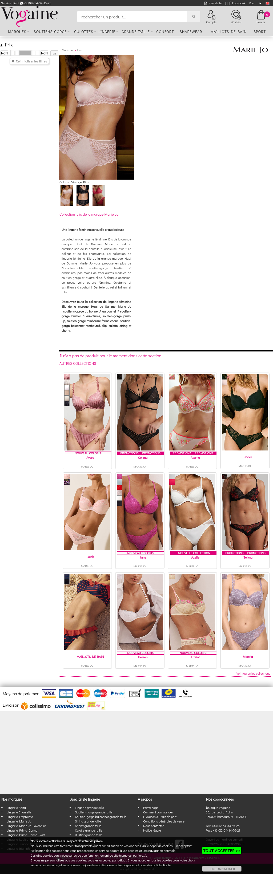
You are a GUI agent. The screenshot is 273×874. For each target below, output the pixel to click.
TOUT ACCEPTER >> (221, 850)
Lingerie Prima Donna (22, 830)
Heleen (143, 657)
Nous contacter (153, 826)
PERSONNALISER (221, 869)
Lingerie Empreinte (20, 816)
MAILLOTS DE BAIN (90, 656)
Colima (142, 457)
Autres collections (77, 363)
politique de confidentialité (153, 865)
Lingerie (106, 31)
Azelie (195, 557)
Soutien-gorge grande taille (93, 812)
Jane (142, 557)
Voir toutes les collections (253, 673)
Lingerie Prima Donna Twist (26, 835)
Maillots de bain (228, 31)
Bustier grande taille (88, 835)
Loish (90, 557)
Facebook (237, 3)
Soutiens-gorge (50, 31)
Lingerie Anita (16, 807)
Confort (165, 31)
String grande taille (88, 821)
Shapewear (191, 31)
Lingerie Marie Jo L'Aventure (26, 826)
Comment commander (158, 812)
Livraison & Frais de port (159, 816)
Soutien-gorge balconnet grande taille (100, 816)
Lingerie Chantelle (19, 812)
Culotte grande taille (88, 830)
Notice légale (152, 830)
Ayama (195, 457)
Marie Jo (67, 50)
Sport (260, 31)
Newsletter (213, 3)
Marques (17, 31)
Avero (90, 457)
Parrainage (150, 807)
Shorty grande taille (88, 826)
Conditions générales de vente (163, 821)
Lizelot (195, 657)
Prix (6, 44)
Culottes (83, 31)
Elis (79, 50)
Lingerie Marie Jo (19, 821)
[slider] (14, 53)
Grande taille (136, 31)
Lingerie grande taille (89, 807)
